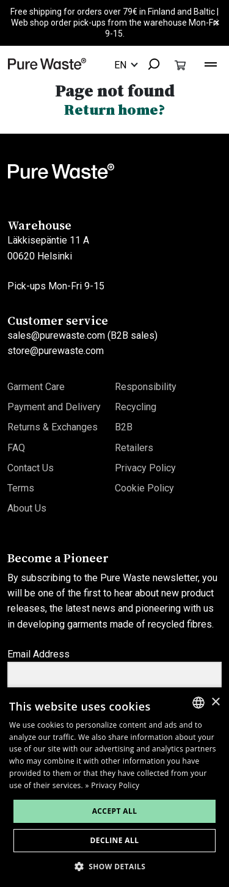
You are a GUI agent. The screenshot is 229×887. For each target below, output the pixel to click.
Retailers (134, 448)
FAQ (16, 448)
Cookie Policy (144, 488)
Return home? (114, 110)
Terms (20, 488)
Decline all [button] (114, 840)
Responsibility (145, 387)
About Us (26, 508)
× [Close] (217, 22)
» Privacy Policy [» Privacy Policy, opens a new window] (112, 785)
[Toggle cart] (180, 64)
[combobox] (150, 65)
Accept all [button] (114, 811)
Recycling (135, 407)
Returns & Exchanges (52, 427)
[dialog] (114, 787)
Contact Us (30, 468)
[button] (115, 866)
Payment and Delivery (54, 407)
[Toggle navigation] (211, 63)
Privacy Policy (145, 468)
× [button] (215, 702)
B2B (124, 427)
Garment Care (36, 387)
